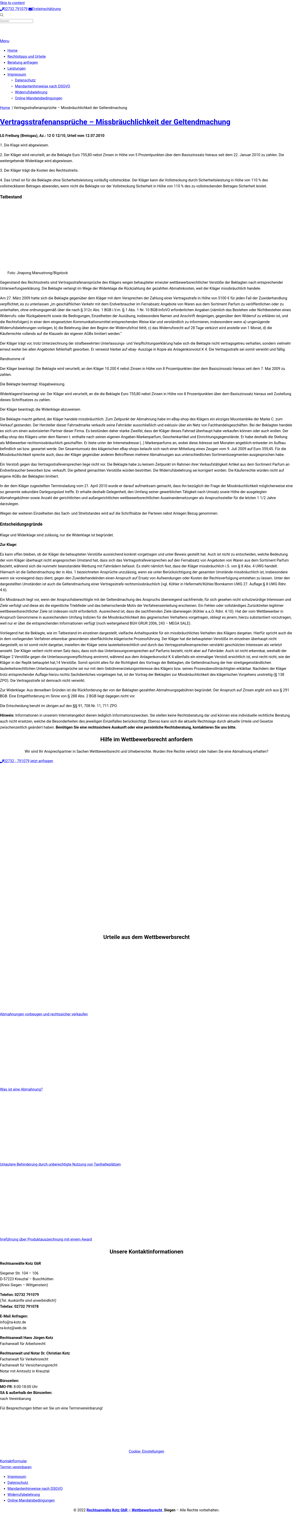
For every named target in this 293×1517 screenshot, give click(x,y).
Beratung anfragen (22, 62)
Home (12, 50)
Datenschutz (25, 80)
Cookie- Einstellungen (146, 1451)
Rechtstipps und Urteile (26, 56)
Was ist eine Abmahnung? (21, 1089)
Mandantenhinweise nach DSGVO (42, 86)
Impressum (16, 74)
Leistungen (16, 68)
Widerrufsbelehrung (31, 92)
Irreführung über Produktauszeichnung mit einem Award (46, 1239)
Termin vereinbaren (16, 1467)
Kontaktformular (13, 1461)
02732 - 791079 (15, 761)
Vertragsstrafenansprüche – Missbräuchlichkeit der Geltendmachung (115, 121)
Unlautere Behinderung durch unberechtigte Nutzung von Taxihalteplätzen (60, 1164)
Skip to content (12, 3)
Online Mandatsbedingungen (38, 98)
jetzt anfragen (41, 761)
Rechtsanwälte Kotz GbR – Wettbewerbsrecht (125, 1510)
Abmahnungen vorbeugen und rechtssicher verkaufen (44, 1014)
